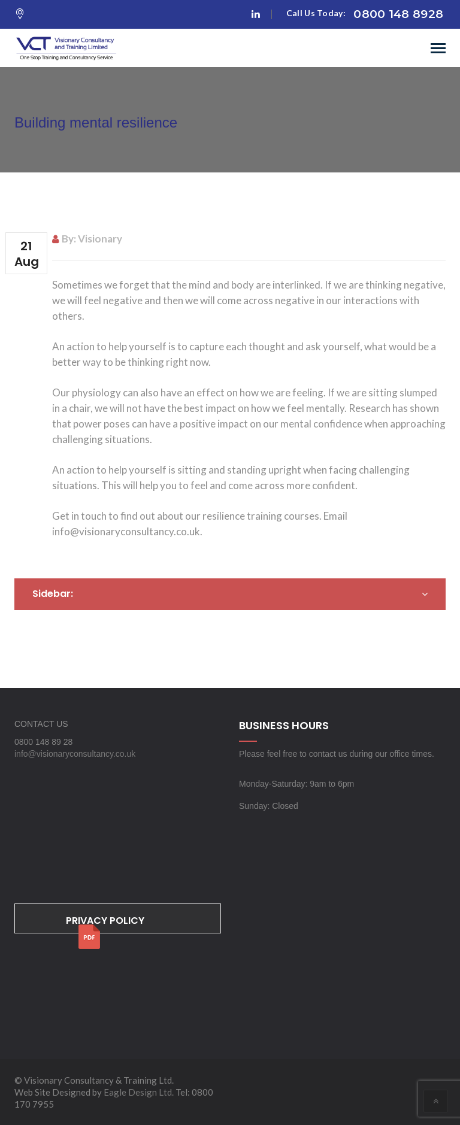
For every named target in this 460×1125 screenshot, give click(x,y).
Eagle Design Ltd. (139, 1092)
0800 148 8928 (398, 14)
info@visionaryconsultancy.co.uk (74, 754)
